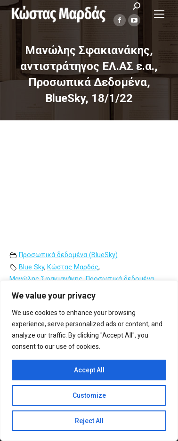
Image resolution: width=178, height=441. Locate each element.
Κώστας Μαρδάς (72, 267)
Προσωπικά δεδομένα (120, 279)
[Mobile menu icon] (159, 14)
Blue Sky (31, 267)
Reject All (89, 421)
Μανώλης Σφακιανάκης (45, 279)
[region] (89, 360)
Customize (89, 395)
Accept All (89, 370)
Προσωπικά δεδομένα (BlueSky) (68, 255)
